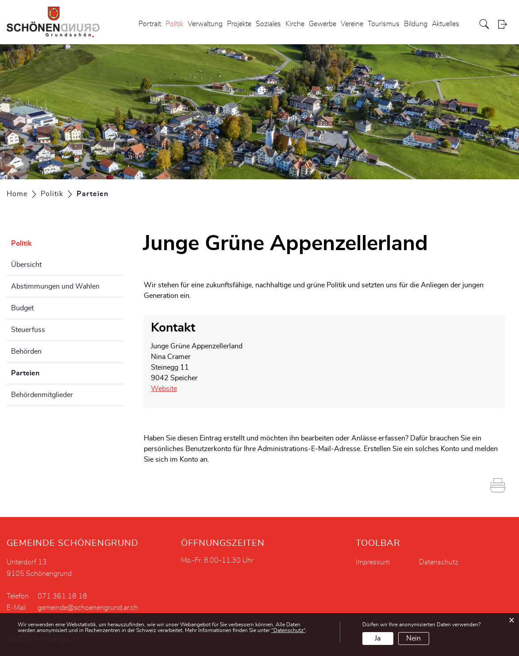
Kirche (294, 23)
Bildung (415, 23)
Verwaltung (205, 23)
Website (164, 388)
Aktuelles (445, 23)
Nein (413, 638)
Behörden (26, 351)
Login (505, 24)
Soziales (268, 23)
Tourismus (384, 23)
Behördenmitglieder (42, 394)
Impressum (373, 562)
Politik (174, 23)
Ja (378, 638)
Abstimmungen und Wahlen (55, 286)
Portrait (149, 23)
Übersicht (26, 264)
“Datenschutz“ (288, 630)
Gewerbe (322, 23)
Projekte (239, 23)
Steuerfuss (28, 329)
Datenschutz (438, 562)
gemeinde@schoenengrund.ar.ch (88, 607)
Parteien (47, 372)
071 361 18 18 (62, 596)
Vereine (352, 23)
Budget (22, 308)
